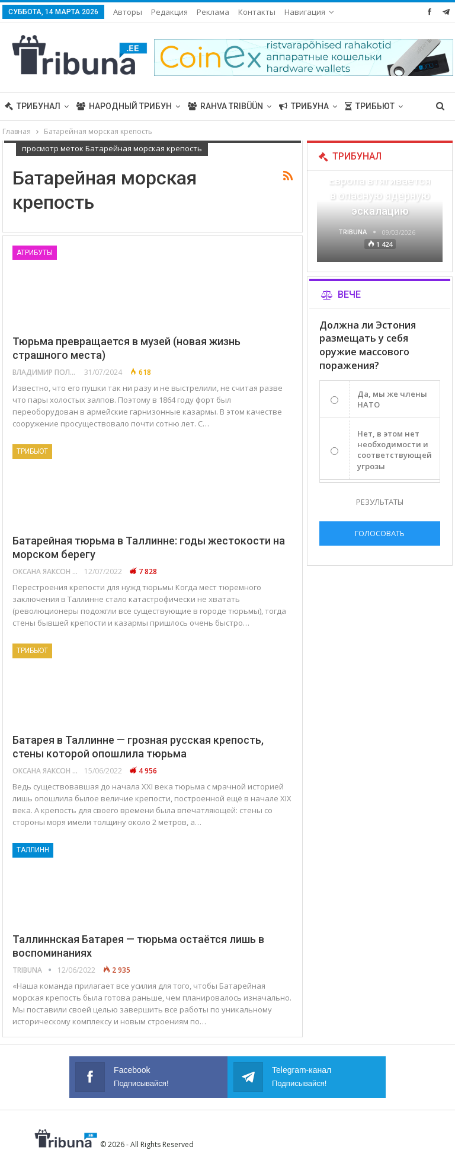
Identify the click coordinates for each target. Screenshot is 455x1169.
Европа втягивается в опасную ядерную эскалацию (380, 195)
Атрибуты (35, 253)
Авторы (127, 12)
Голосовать (380, 533)
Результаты (379, 501)
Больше (302, 12)
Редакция (169, 12)
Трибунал (32, 106)
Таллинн (33, 850)
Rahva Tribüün (225, 106)
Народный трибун (124, 106)
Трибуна (304, 106)
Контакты (256, 12)
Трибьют (32, 451)
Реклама (213, 12)
